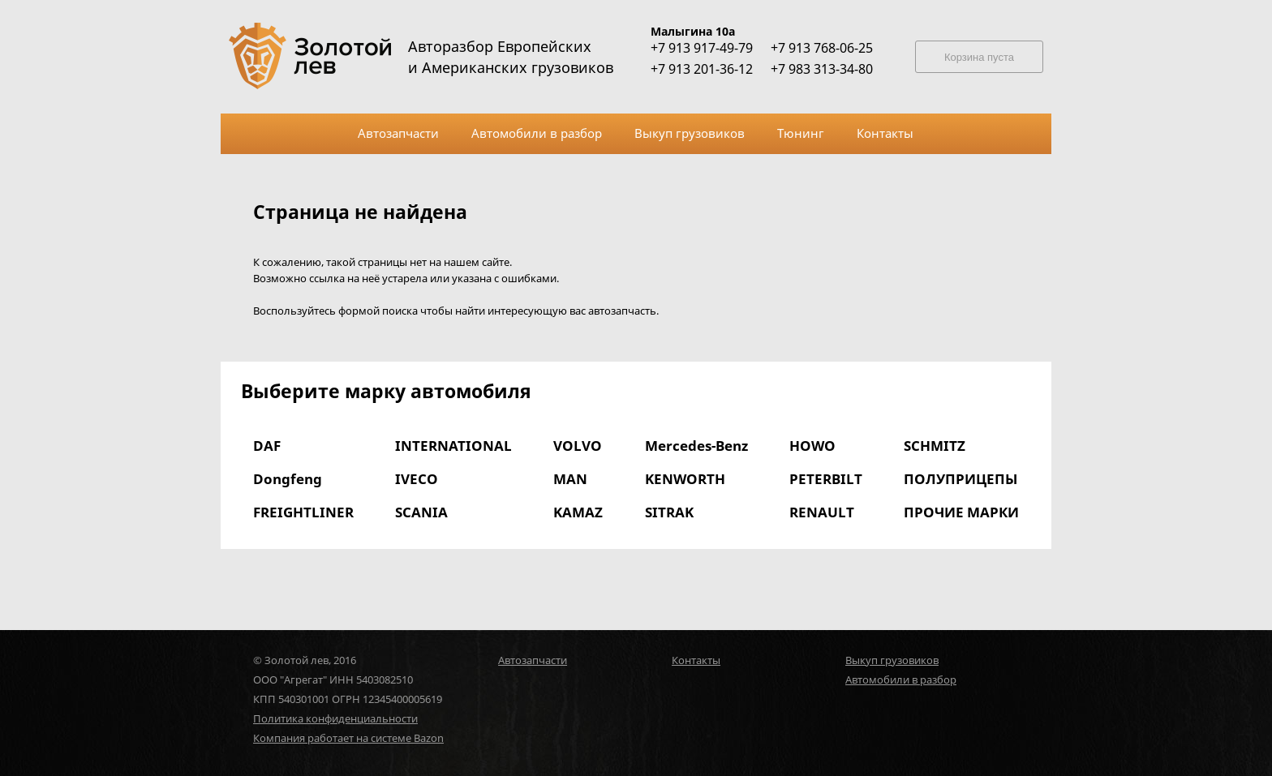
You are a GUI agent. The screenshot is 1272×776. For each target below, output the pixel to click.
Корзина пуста (979, 57)
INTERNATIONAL (453, 445)
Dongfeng (287, 478)
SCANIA (421, 512)
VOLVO (577, 445)
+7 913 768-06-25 (822, 48)
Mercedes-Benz (696, 445)
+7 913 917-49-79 (702, 48)
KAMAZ (578, 512)
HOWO (812, 445)
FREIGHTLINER (303, 512)
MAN (570, 478)
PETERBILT (825, 478)
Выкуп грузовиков (892, 660)
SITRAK (669, 512)
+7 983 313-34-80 (822, 69)
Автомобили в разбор (900, 679)
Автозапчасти (532, 660)
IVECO (416, 478)
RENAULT (821, 512)
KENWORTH (685, 478)
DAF (267, 445)
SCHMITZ (934, 445)
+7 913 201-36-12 (702, 69)
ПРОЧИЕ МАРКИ (961, 512)
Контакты (696, 660)
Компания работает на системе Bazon (348, 738)
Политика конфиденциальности (335, 718)
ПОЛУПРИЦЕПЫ (960, 478)
